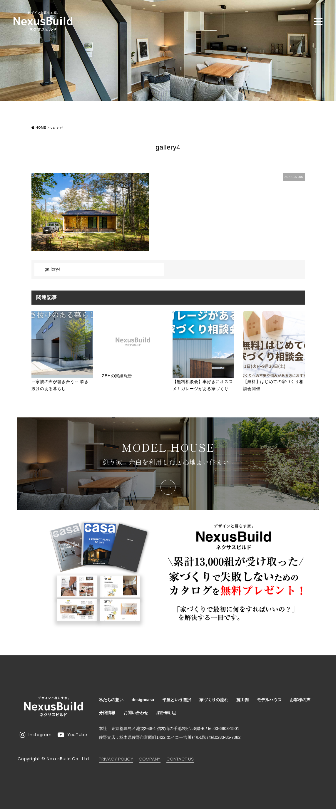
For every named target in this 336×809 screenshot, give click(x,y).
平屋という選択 (176, 699)
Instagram (35, 734)
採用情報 (166, 713)
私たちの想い (111, 699)
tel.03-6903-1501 (223, 728)
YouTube (72, 734)
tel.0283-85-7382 (224, 737)
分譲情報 (107, 712)
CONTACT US (180, 759)
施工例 (242, 699)
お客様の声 (300, 699)
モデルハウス (269, 699)
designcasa (143, 699)
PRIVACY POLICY (116, 759)
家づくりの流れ (213, 699)
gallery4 (53, 269)
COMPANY (150, 759)
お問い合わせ (135, 712)
